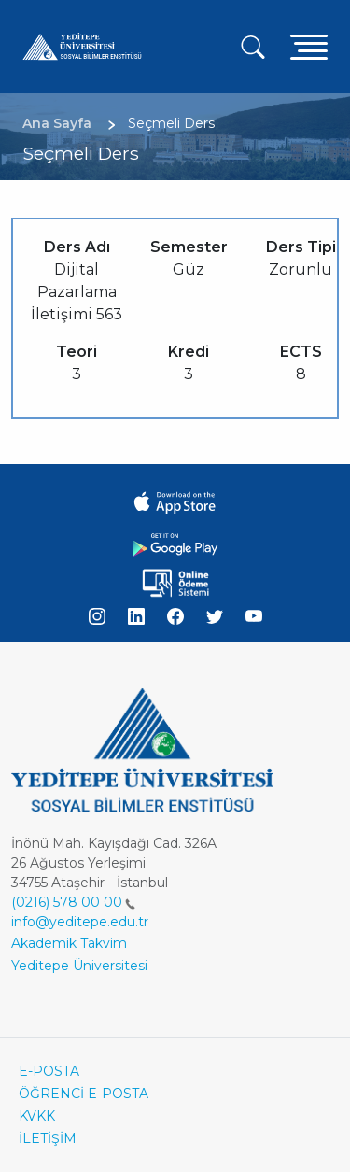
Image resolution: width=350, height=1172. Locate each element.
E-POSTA (49, 1071)
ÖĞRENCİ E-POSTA (83, 1093)
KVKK (37, 1116)
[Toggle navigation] (309, 46)
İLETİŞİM (48, 1138)
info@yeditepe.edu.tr (79, 921)
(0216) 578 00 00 (73, 902)
